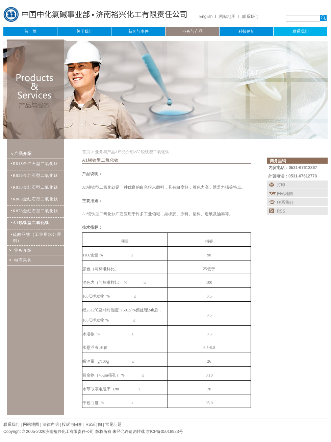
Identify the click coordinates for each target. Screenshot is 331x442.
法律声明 (51, 424)
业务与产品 (105, 151)
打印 (281, 185)
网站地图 (227, 16)
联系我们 (250, 16)
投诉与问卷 (72, 424)
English (205, 16)
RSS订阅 (93, 424)
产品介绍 (126, 151)
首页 (86, 151)
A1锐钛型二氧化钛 (153, 151)
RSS (281, 211)
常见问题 (113, 424)
